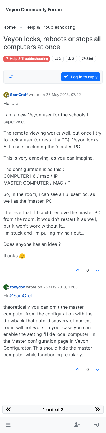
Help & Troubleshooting (26, 59)
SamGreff (19, 94)
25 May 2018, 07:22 (63, 94)
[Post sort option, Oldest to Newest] (11, 76)
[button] (8, 425)
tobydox (17, 287)
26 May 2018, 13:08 (60, 287)
